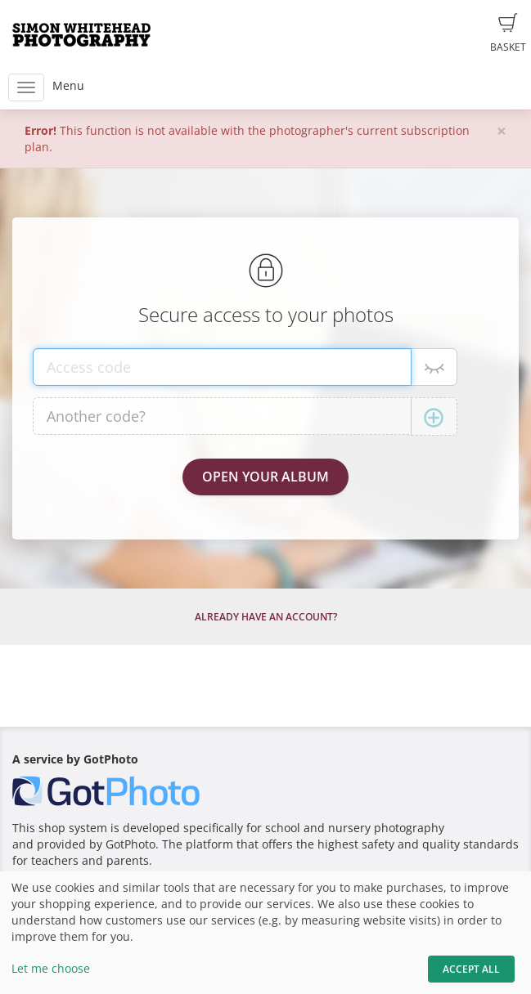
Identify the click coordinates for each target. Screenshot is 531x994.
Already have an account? (266, 617)
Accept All (471, 969)
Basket (508, 33)
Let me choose (50, 968)
